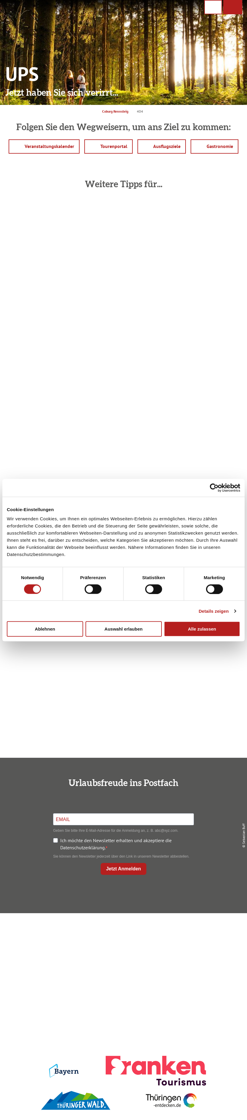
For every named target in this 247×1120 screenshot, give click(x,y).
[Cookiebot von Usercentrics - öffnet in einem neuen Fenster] (214, 487)
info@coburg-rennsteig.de (48, 977)
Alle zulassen (202, 628)
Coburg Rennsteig (115, 111)
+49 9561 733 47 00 (45, 970)
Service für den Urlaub (204, 962)
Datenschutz (204, 941)
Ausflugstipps (122, 962)
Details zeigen (214, 610)
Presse (204, 951)
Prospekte (122, 951)
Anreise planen (122, 931)
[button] (232, 7)
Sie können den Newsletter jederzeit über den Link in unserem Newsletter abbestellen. (121, 856)
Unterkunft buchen (122, 941)
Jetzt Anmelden (123, 868)
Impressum (204, 931)
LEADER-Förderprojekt (204, 972)
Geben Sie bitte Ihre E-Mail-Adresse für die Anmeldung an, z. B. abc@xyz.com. (115, 830)
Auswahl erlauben (123, 628)
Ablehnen (45, 628)
